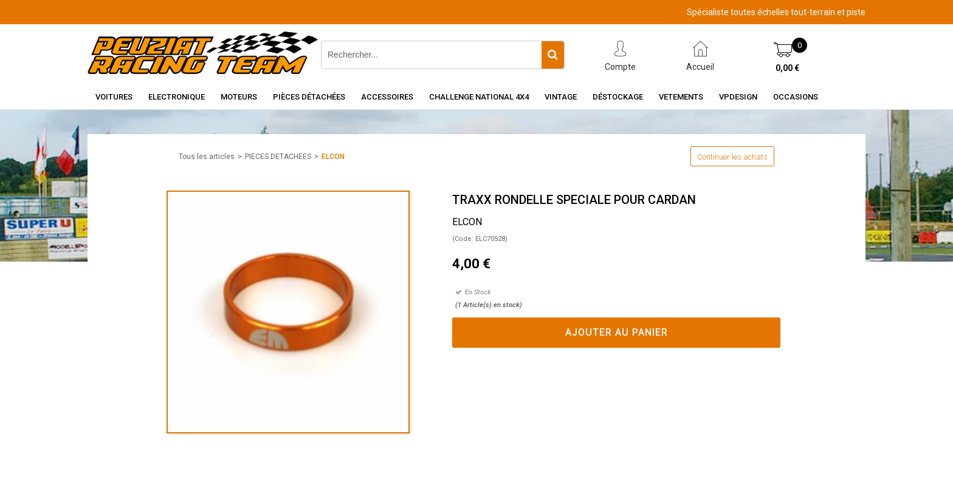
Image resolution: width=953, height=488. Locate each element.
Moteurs (239, 96)
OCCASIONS (795, 96)
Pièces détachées (309, 96)
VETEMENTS (681, 96)
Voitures (113, 96)
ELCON (333, 156)
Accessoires (387, 96)
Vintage (561, 96)
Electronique (176, 96)
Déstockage (618, 96)
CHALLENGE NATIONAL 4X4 (479, 96)
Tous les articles (207, 156)
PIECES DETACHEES (278, 156)
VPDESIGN (738, 96)
